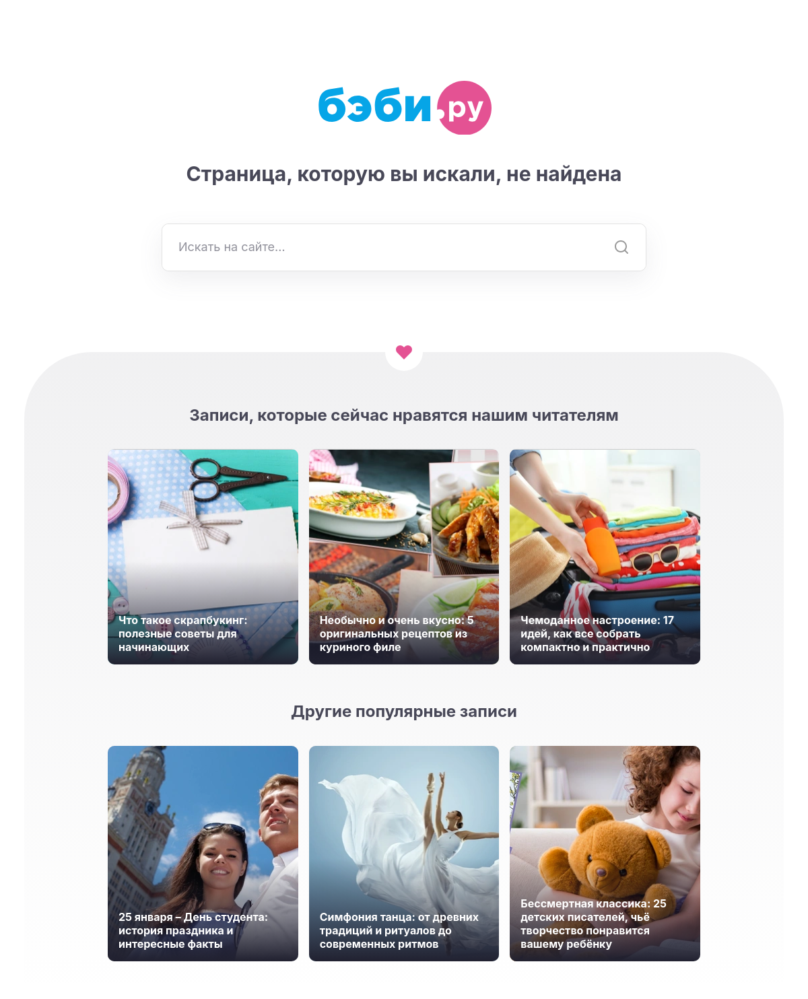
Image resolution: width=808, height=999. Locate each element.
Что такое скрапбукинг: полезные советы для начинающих (183, 633)
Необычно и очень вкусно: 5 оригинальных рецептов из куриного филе (397, 633)
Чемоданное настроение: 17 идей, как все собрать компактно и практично (597, 633)
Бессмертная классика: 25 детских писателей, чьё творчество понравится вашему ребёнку (593, 924)
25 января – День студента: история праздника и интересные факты (193, 930)
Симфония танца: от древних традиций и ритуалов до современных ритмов (399, 930)
